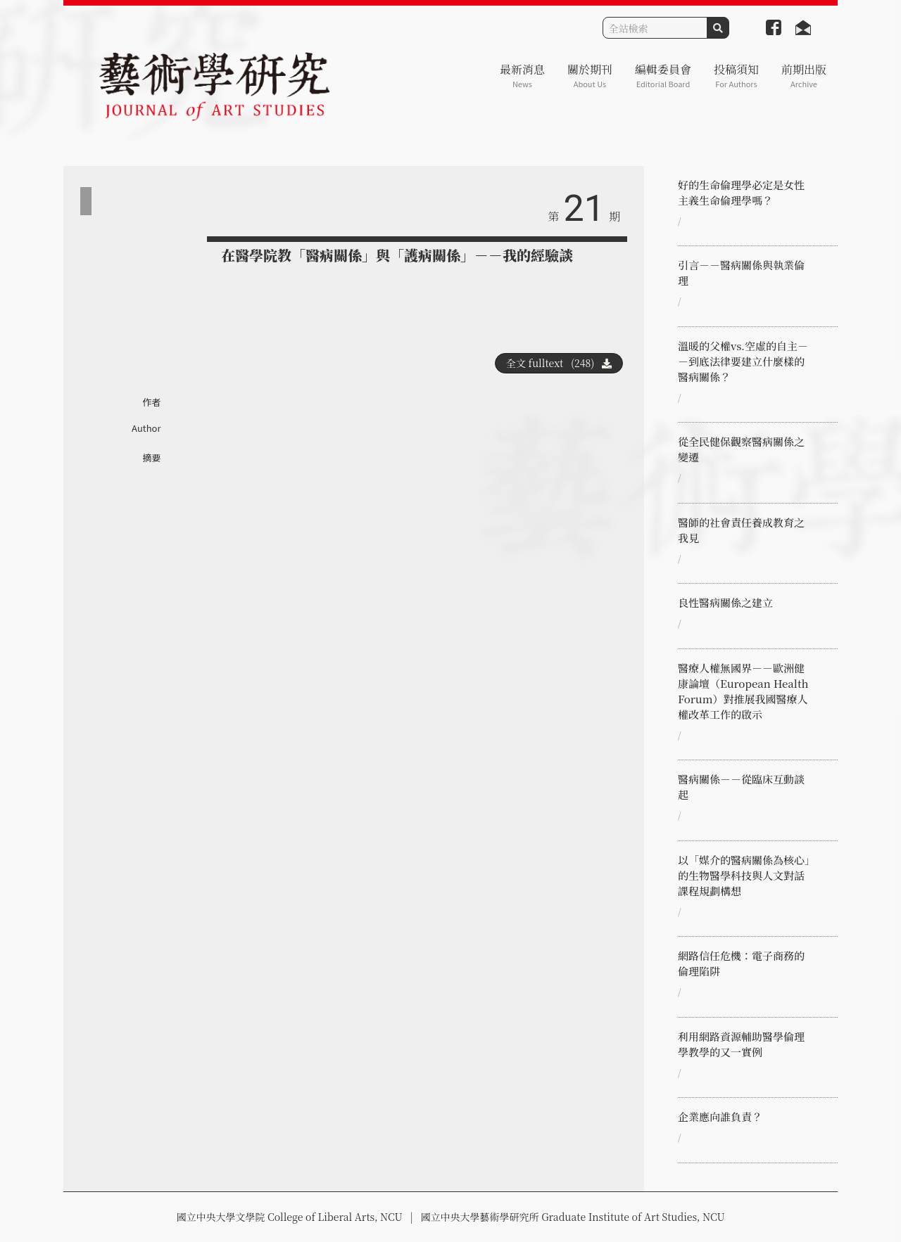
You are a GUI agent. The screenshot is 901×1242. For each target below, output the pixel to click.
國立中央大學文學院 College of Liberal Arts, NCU (289, 1217)
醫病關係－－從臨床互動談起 (741, 787)
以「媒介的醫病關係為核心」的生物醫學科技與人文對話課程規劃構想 (744, 875)
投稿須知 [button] (736, 75)
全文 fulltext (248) (559, 363)
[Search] (655, 28)
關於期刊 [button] (589, 75)
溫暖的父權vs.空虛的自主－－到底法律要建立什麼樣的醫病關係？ (743, 361)
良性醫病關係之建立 (725, 602)
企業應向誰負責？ (720, 1116)
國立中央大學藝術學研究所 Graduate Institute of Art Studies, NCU (573, 1217)
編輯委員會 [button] (663, 75)
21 (584, 208)
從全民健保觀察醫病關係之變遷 (741, 449)
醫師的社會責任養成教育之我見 (741, 530)
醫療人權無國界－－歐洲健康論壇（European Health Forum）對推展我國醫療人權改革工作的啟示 (743, 691)
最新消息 (522, 75)
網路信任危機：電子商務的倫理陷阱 (741, 963)
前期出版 (803, 75)
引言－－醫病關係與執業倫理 (741, 272)
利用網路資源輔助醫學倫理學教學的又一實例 (741, 1044)
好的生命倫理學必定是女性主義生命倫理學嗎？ (741, 192)
